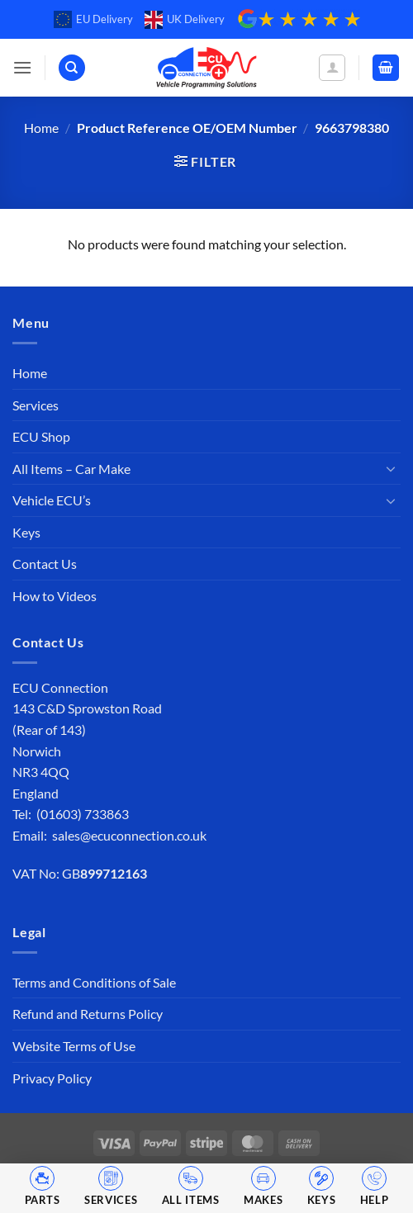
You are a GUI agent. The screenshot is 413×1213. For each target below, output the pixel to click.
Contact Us (44, 563)
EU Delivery (93, 20)
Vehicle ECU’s (51, 500)
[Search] (72, 68)
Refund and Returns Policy (87, 1013)
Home (41, 127)
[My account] (332, 67)
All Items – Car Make (71, 468)
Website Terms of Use (73, 1046)
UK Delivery (185, 20)
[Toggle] (391, 468)
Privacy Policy (52, 1078)
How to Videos (54, 596)
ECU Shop (41, 436)
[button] (22, 67)
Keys (26, 532)
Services (35, 405)
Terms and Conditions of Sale (94, 982)
